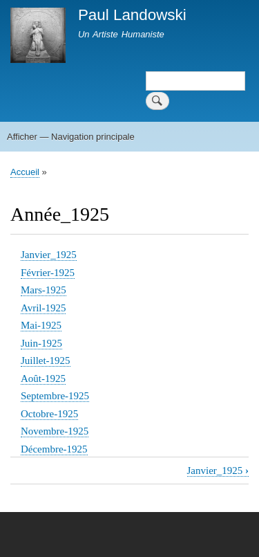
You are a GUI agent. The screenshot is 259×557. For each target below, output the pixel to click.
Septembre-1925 (55, 395)
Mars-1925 (43, 289)
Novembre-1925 (54, 431)
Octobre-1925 (49, 413)
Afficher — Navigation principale (71, 136)
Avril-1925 (43, 307)
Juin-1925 (41, 343)
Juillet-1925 (45, 360)
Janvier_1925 (49, 254)
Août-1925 (43, 378)
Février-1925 (48, 272)
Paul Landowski (132, 15)
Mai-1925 (41, 325)
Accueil (24, 172)
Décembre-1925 (54, 449)
